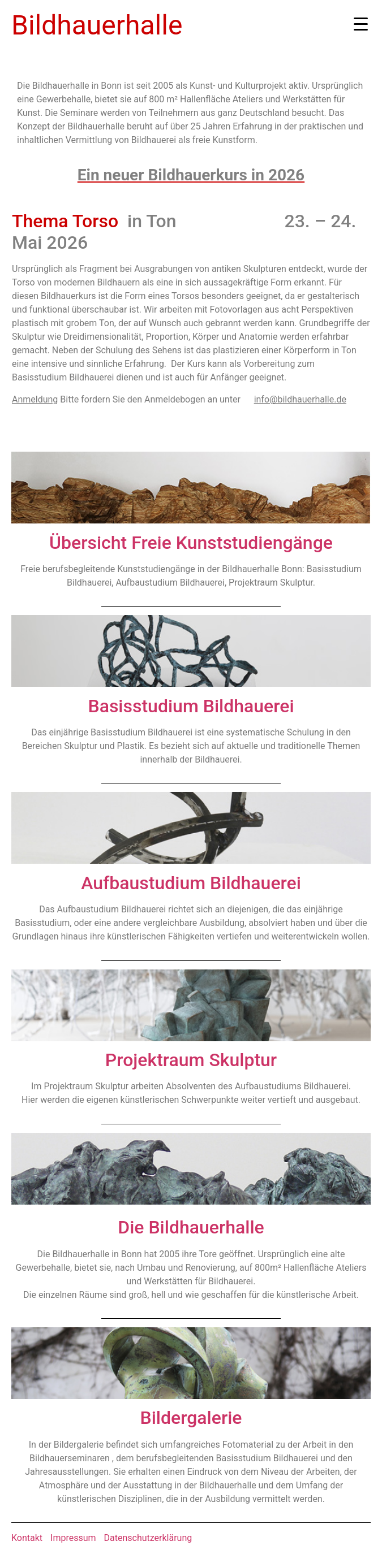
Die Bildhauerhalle (191, 1227)
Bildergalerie (191, 1417)
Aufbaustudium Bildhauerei (191, 883)
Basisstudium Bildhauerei (191, 706)
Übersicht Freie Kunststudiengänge (191, 542)
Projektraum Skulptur (191, 1060)
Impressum (73, 1537)
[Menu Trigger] (360, 24)
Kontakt (26, 1537)
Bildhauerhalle (96, 25)
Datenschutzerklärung (148, 1537)
